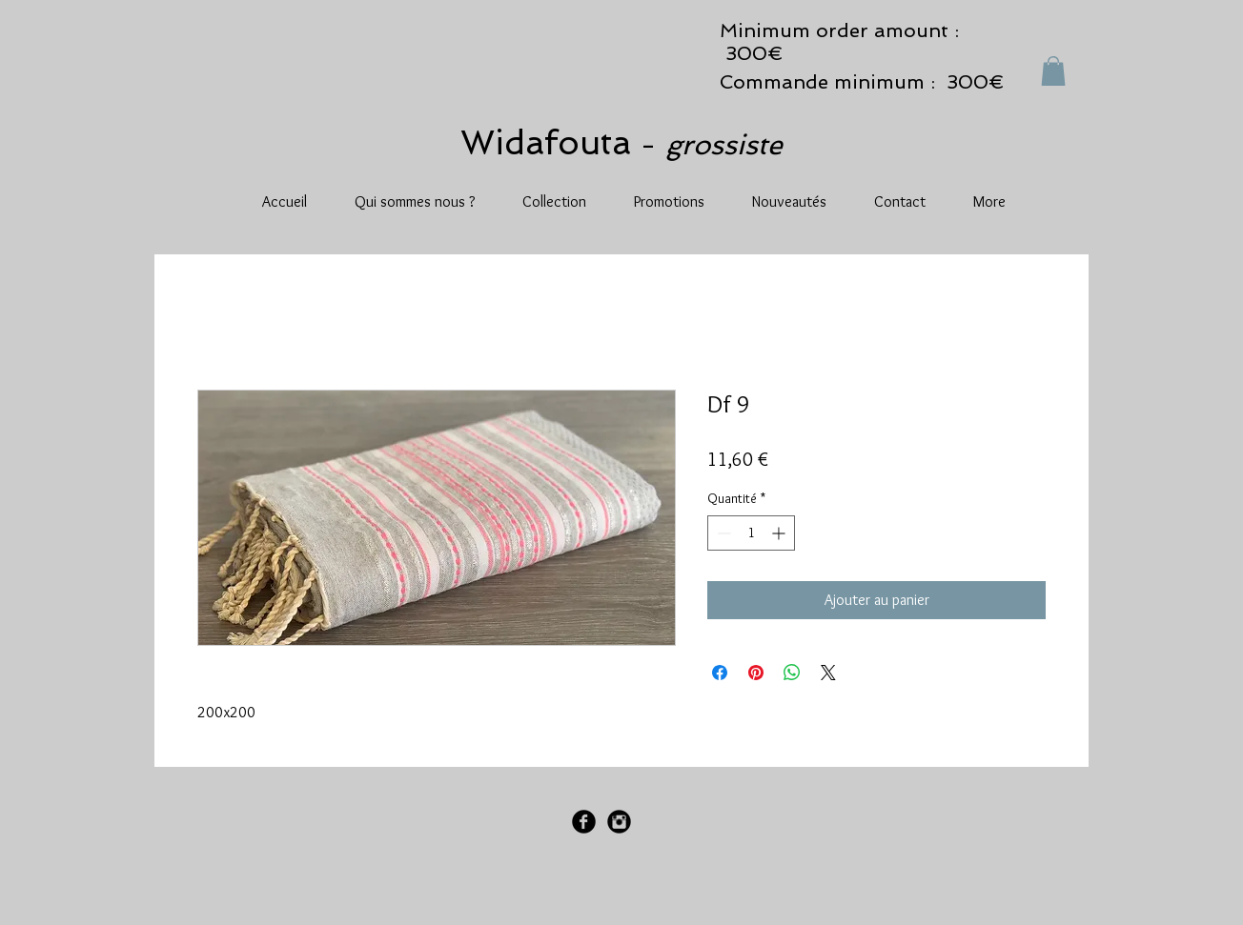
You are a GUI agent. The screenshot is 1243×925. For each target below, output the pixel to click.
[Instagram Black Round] (619, 822)
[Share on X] (828, 672)
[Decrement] (722, 533)
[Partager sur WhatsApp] (792, 672)
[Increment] (780, 533)
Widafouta (550, 142)
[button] (1053, 71)
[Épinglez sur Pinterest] (755, 672)
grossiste (724, 145)
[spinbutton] (751, 533)
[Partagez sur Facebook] (719, 672)
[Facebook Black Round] (584, 822)
